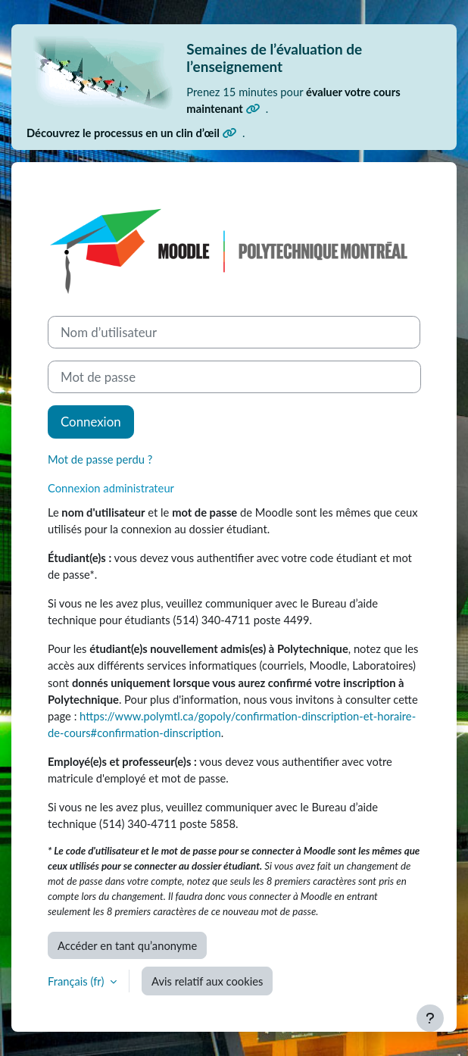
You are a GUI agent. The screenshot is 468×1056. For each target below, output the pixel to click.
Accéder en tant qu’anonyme (127, 945)
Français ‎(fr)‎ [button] (77, 981)
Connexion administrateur (111, 488)
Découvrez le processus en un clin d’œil (131, 132)
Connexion (91, 422)
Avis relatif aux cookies (207, 981)
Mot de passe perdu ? (100, 459)
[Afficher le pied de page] (430, 1018)
